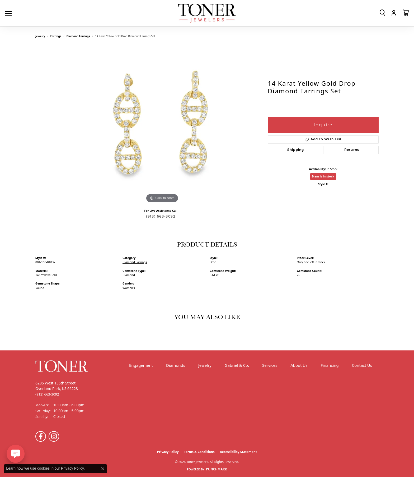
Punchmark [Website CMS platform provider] (216, 469)
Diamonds (175, 365)
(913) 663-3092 (160, 216)
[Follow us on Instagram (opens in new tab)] (54, 436)
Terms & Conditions (199, 452)
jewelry (40, 36)
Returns (351, 150)
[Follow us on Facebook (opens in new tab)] (40, 436)
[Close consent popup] (102, 468)
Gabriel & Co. (237, 365)
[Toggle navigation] (10, 13)
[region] (162, 125)
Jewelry (204, 365)
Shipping (295, 150)
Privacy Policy (168, 452)
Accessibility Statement (238, 452)
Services (269, 365)
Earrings (55, 36)
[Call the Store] (47, 394)
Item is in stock (323, 176)
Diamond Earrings (78, 36)
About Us (299, 365)
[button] (382, 12)
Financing (330, 365)
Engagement (141, 365)
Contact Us (362, 365)
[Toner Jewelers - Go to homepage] (207, 13)
